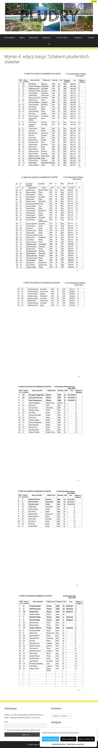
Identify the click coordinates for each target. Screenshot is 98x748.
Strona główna (9, 37)
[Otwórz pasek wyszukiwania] (49, 44)
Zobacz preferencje (86, 739)
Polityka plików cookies (59, 744)
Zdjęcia (22, 37)
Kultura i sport (64, 37)
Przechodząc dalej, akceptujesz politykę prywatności (24, 730)
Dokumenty (33, 37)
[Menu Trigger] (94, 1)
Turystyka (80, 37)
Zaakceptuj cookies (50, 739)
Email (6, 722)
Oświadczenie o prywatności (75, 744)
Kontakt (91, 37)
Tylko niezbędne (68, 739)
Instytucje (48, 37)
